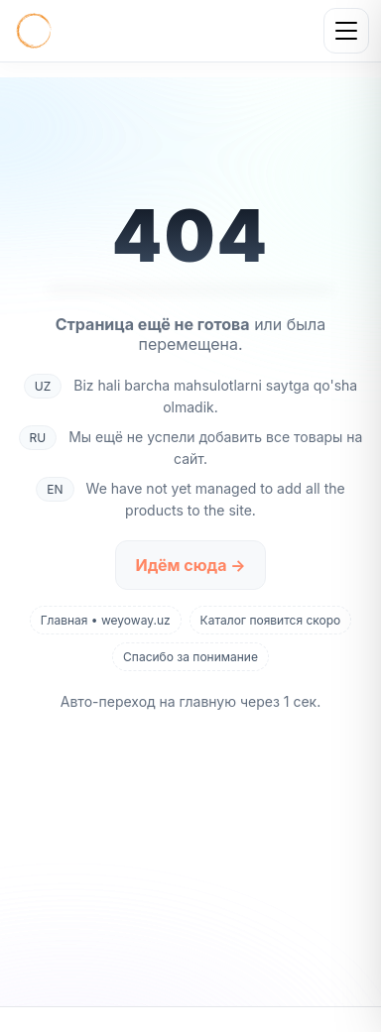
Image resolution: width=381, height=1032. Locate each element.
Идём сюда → (191, 565)
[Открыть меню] (346, 31)
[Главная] (34, 31)
